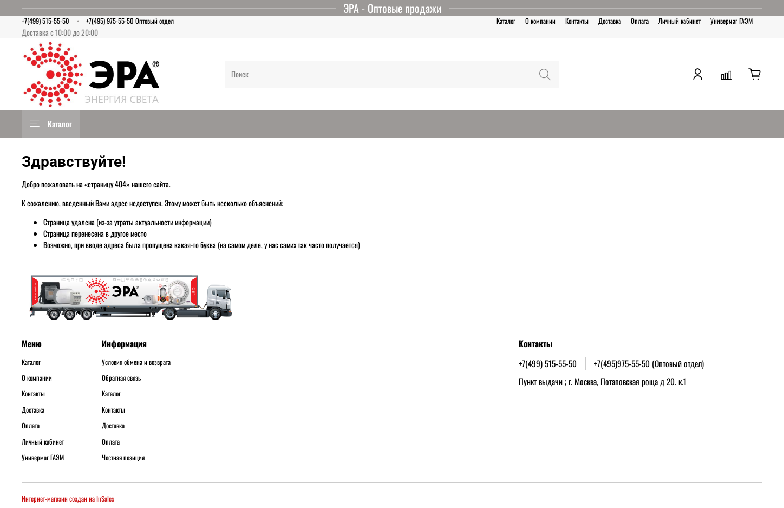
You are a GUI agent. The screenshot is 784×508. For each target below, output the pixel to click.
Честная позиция (123, 458)
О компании (540, 21)
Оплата (640, 21)
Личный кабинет (679, 21)
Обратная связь (121, 378)
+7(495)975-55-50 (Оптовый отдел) (649, 363)
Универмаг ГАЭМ (731, 21)
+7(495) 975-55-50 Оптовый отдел (130, 21)
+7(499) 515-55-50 (45, 21)
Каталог (505, 21)
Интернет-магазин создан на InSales (68, 498)
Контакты (577, 21)
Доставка (609, 21)
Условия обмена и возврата (136, 362)
